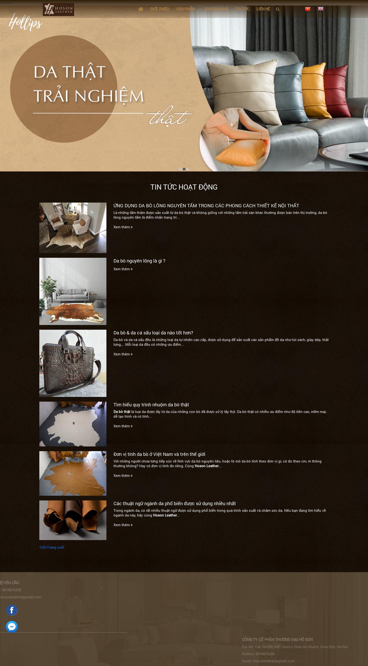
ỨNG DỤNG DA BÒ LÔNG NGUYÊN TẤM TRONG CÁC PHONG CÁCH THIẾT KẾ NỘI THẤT (206, 205)
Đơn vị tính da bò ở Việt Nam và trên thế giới (159, 454)
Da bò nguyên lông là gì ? (139, 261)
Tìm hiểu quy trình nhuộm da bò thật (151, 404)
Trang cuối (55, 547)
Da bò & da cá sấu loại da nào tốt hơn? (153, 332)
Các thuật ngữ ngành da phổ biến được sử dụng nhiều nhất (174, 503)
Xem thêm (123, 227)
